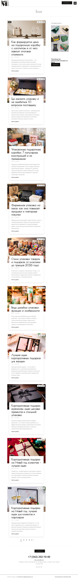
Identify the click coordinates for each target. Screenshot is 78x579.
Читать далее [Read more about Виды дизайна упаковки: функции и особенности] (15, 327)
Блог (10, 22)
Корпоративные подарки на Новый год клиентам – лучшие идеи (26, 462)
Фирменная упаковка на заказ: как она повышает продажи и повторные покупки (25, 210)
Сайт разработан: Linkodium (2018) (63, 576)
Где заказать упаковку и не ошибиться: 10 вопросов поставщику (25, 102)
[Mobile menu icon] (75, 3)
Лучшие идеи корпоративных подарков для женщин (25, 358)
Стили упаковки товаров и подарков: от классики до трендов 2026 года (25, 262)
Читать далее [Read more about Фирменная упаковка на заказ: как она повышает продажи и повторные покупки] (15, 231)
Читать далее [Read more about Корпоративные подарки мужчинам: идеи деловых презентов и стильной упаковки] (15, 431)
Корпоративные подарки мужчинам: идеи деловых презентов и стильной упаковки (25, 410)
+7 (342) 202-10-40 (39, 556)
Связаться (55, 64)
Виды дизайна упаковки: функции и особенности (25, 309)
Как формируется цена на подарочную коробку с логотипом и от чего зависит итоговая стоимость (25, 48)
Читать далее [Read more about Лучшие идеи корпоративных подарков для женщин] (15, 377)
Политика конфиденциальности (25, 576)
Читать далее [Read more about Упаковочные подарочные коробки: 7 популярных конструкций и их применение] (15, 177)
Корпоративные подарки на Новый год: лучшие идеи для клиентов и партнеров (25, 512)
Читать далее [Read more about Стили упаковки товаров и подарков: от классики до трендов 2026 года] (15, 279)
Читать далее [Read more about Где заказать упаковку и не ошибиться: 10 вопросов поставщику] (15, 121)
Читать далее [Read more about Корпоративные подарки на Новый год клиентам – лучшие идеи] (15, 480)
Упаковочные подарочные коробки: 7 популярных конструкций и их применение (26, 154)
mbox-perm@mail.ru (39, 560)
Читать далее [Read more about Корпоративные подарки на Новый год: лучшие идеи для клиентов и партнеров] (15, 533)
